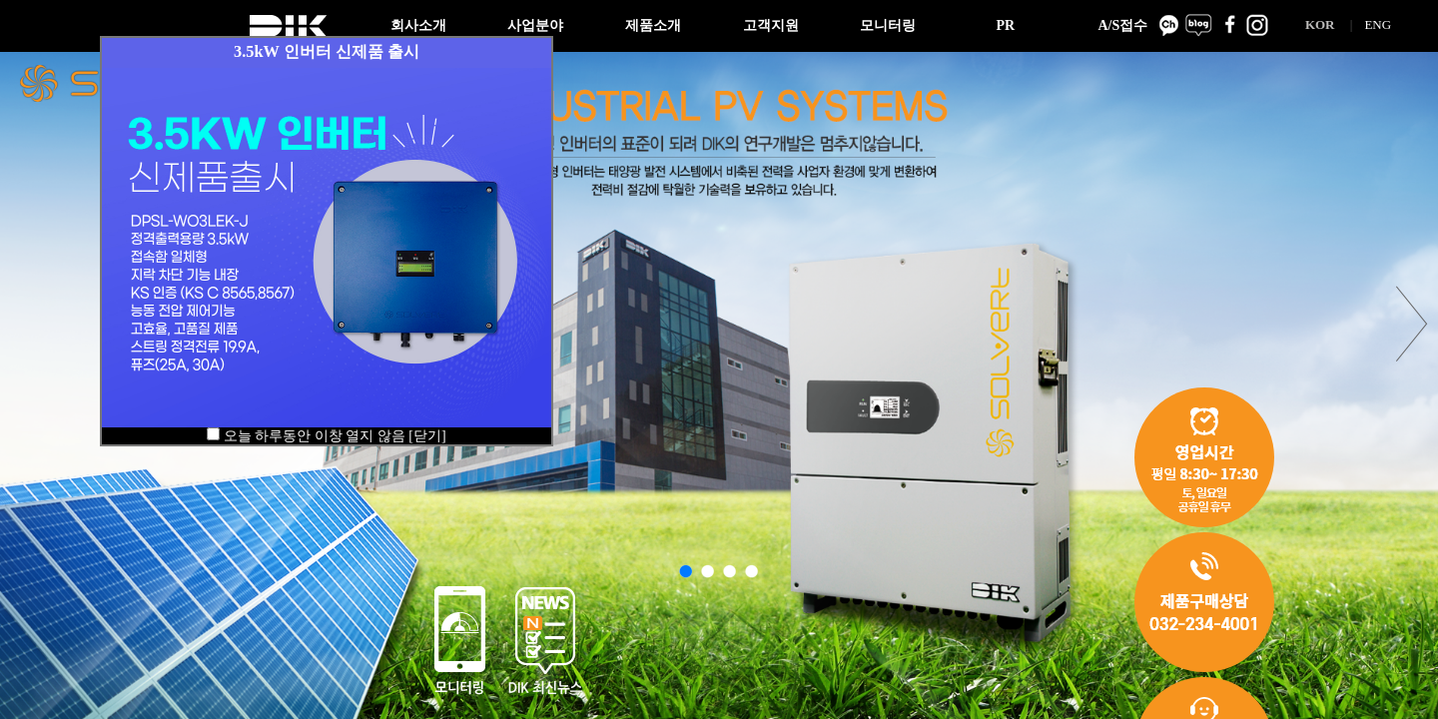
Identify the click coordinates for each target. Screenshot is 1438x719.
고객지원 (771, 25)
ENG (1377, 24)
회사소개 (418, 25)
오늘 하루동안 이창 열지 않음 (314, 435)
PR (1005, 25)
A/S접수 (1122, 25)
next (1412, 323)
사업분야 (535, 25)
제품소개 (653, 25)
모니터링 (888, 25)
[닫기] (426, 435)
